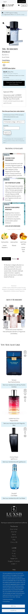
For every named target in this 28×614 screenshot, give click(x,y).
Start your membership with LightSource (14, 462)
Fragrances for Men (8, 14)
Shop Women (14, 529)
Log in (5, 1)
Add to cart (7, 133)
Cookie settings (6, 601)
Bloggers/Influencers (14, 561)
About (14, 551)
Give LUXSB (14, 542)
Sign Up (24, 5)
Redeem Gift (13, 558)
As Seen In (14, 564)
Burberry (5, 55)
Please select (7, 119)
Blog (14, 539)
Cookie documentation (8, 599)
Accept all (13, 610)
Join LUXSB (21, 1)
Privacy (14, 553)
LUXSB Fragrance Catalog (11, 12)
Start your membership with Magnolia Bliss (14, 424)
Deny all (13, 606)
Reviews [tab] (15, 259)
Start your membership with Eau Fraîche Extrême (14, 386)
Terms (14, 556)
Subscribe (14, 537)
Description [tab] (6, 259)
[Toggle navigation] (3, 8)
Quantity (5, 125)
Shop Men (14, 532)
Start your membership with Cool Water (14, 498)
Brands (14, 534)
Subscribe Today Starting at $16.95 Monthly (14, 83)
